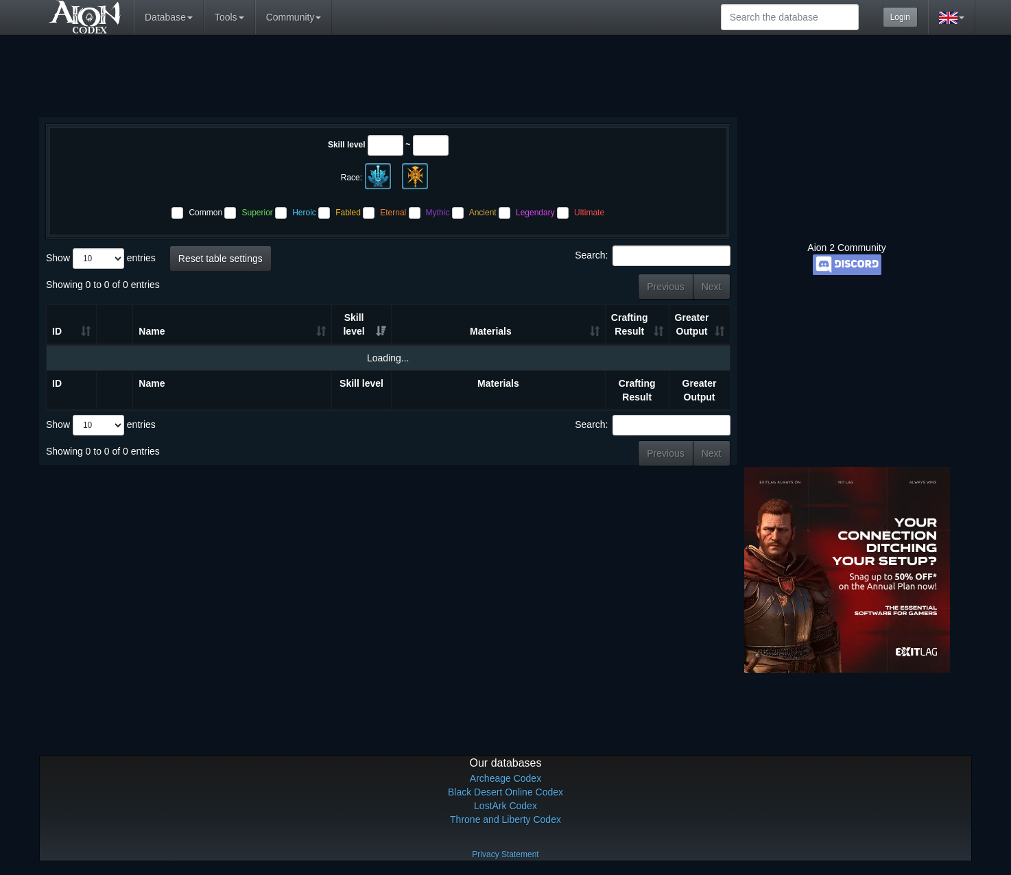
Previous (665, 286)
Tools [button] (229, 17)
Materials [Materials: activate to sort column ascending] (491, 331)
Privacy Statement (505, 854)
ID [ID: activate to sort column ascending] (57, 331)
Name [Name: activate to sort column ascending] (152, 331)
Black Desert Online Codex (505, 792)
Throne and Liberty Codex (505, 819)
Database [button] (169, 17)
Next (712, 286)
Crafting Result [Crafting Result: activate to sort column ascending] (629, 324)
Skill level (347, 144)
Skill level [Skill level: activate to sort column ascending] (353, 324)
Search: (652, 255)
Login (900, 17)
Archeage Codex (505, 778)
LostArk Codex (505, 805)
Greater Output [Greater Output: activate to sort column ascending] (692, 324)
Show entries (101, 258)
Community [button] (294, 17)
